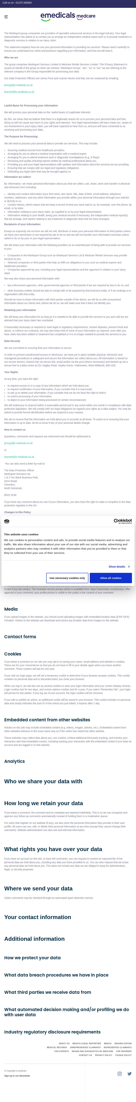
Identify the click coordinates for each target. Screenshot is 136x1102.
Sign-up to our (11, 1076)
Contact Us (85, 1055)
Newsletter (24, 1076)
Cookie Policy (123, 1055)
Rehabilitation (123, 1044)
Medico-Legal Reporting (87, 1044)
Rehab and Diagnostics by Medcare (92, 1051)
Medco (108, 1044)
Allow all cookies (110, 577)
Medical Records (57, 1047)
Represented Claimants (118, 1047)
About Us (64, 1044)
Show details (117, 566)
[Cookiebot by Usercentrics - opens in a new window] (116, 521)
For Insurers (124, 1051)
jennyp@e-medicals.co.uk (18, 85)
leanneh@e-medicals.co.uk (19, 91)
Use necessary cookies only (67, 577)
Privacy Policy (103, 1055)
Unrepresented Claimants (85, 1047)
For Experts (61, 1051)
